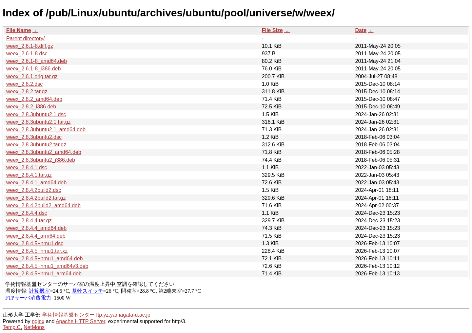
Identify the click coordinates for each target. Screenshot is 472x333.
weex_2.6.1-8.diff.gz (29, 46)
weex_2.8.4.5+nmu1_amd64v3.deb (47, 266)
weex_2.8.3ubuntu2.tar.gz (36, 144)
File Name (18, 30)
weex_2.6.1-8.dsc (26, 53)
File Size (272, 30)
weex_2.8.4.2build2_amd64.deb (43, 205)
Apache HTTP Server (80, 321)
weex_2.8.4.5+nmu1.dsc (34, 243)
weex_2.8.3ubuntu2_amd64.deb (43, 152)
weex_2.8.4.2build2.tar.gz (36, 198)
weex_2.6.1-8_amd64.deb (36, 61)
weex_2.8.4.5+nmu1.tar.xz (37, 251)
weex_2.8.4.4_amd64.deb (36, 228)
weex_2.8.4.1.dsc (26, 167)
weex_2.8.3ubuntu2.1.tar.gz (38, 122)
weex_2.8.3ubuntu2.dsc (34, 137)
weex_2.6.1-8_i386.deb (33, 68)
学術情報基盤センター (68, 315)
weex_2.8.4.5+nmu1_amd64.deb (44, 258)
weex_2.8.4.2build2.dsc (33, 190)
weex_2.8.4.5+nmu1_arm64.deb (44, 273)
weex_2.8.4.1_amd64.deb (36, 182)
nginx (38, 321)
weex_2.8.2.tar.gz (26, 91)
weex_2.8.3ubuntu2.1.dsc (36, 114)
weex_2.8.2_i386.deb (31, 106)
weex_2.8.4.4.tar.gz (29, 220)
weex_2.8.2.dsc (24, 84)
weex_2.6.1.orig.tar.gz (32, 76)
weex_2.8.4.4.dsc (26, 213)
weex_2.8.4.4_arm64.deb (36, 236)
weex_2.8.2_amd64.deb (34, 99)
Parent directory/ (25, 38)
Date (360, 30)
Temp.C (12, 327)
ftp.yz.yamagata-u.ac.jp (123, 315)
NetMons (34, 327)
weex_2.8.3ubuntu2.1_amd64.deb (46, 129)
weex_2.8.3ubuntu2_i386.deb (40, 160)
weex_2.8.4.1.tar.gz (29, 175)
